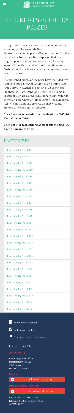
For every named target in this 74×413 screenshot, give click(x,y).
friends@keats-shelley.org (32, 391)
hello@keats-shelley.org (31, 379)
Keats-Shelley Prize (19, 150)
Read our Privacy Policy (21, 346)
